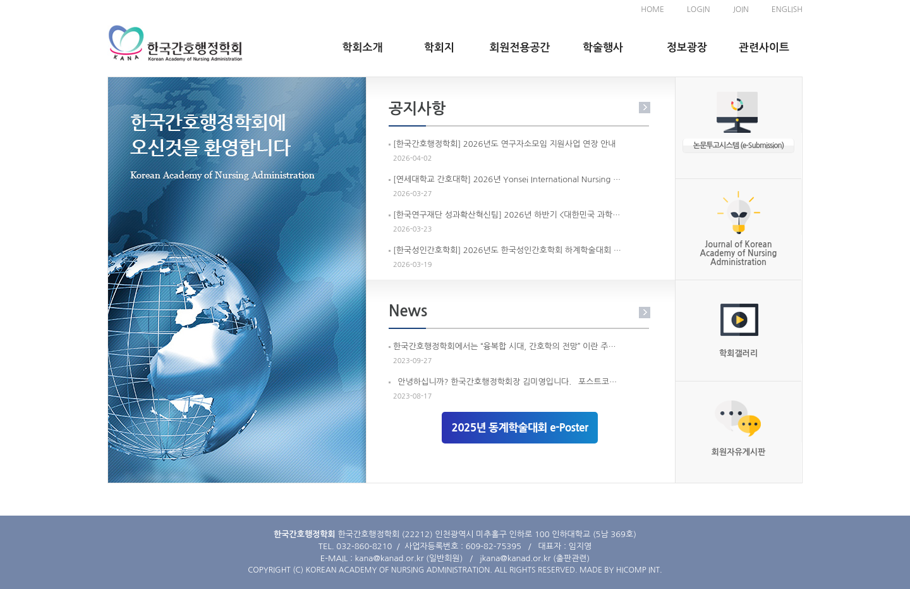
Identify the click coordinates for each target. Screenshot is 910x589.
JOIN (740, 9)
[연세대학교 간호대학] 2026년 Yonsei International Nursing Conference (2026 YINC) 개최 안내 (507, 179)
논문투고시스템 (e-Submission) (738, 145)
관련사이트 (764, 47)
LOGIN (698, 9)
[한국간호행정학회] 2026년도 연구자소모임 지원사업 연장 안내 (504, 144)
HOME (652, 9)
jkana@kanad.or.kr (515, 558)
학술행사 (603, 47)
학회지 (439, 47)
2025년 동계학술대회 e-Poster (519, 427)
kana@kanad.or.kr (389, 558)
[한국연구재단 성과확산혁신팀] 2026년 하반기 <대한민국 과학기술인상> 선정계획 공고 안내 (507, 215)
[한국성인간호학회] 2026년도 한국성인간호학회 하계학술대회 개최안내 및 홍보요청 (507, 250)
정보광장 (687, 47)
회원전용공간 (520, 47)
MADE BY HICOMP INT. (620, 570)
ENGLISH (787, 9)
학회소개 (363, 47)
